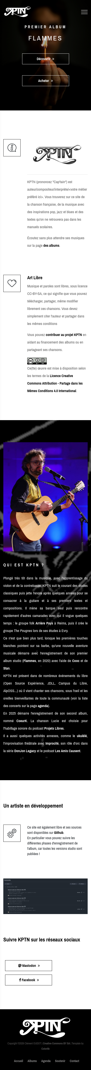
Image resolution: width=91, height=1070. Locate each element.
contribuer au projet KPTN (64, 334)
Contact (74, 1061)
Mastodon (29, 965)
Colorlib (45, 1049)
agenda (43, 705)
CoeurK (21, 720)
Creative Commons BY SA (56, 1043)
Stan (6, 668)
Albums (32, 1061)
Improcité (51, 743)
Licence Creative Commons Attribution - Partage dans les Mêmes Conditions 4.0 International (55, 383)
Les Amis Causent (67, 750)
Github (58, 832)
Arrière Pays (44, 623)
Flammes (29, 660)
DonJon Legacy (25, 750)
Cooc (75, 660)
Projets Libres (54, 728)
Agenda (45, 1061)
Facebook (29, 979)
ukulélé (82, 735)
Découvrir (45, 58)
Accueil (18, 1061)
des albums (51, 245)
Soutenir (60, 1061)
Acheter (45, 80)
